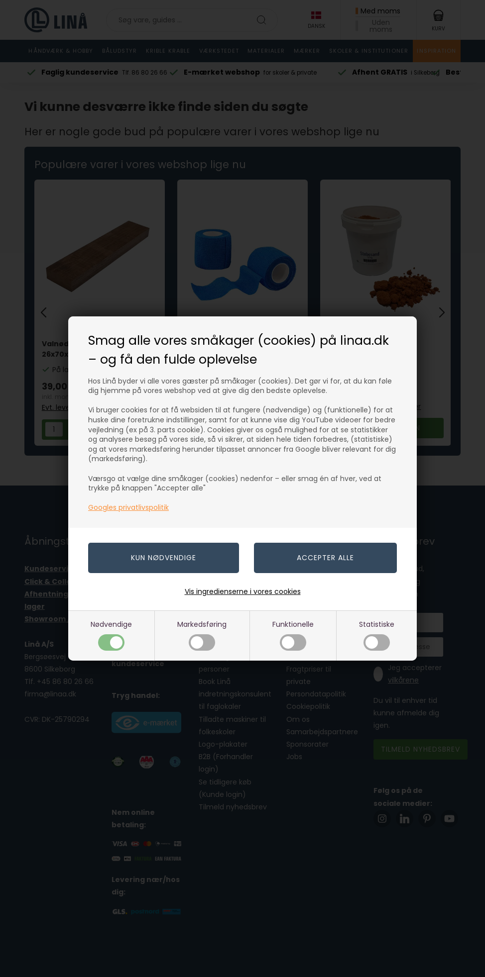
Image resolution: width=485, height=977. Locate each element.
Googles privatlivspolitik (128, 507)
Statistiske (376, 635)
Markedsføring (202, 635)
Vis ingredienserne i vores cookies (243, 591)
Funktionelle (293, 635)
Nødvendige (111, 635)
